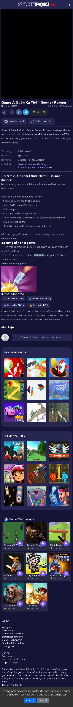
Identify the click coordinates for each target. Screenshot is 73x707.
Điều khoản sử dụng (12, 636)
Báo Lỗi (39, 112)
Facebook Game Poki (13, 643)
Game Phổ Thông (39, 298)
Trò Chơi (22, 164)
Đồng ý (30, 700)
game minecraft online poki (32, 672)
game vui (7, 675)
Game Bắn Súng (37, 164)
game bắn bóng (15, 678)
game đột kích (32, 678)
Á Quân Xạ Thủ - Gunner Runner (35, 167)
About (5, 621)
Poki (4, 656)
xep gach (7, 627)
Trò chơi (6, 669)
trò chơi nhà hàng (50, 669)
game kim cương (57, 672)
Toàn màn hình (41, 121)
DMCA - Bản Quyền (12, 639)
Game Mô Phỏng (14, 304)
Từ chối (43, 700)
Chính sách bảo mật (13, 633)
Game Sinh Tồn (39, 304)
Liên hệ (5, 652)
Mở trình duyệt (14, 121)
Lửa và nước (8, 630)
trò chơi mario (20, 675)
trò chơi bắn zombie (39, 675)
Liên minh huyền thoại (13, 659)
